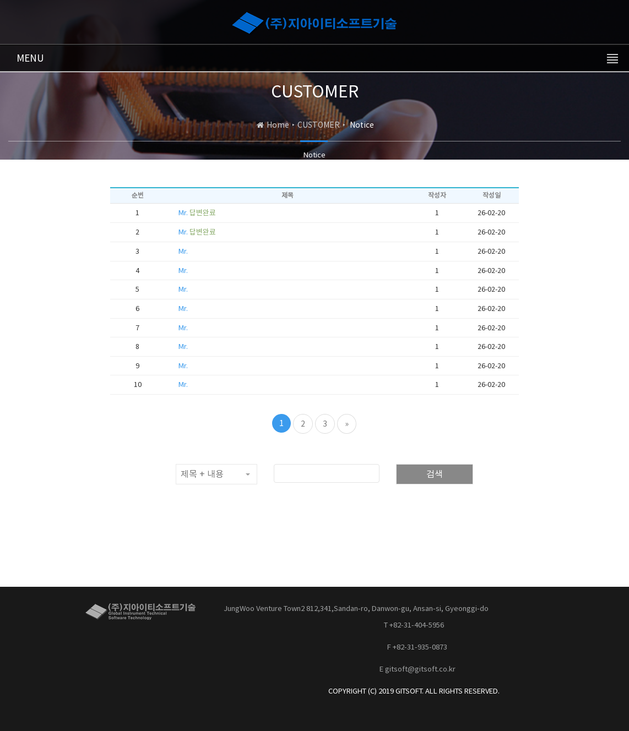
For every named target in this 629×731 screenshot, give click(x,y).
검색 (434, 474)
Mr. (197, 212)
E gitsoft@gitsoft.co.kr (417, 669)
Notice (314, 155)
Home (278, 125)
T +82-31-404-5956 (414, 625)
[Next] (346, 424)
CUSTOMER (318, 125)
